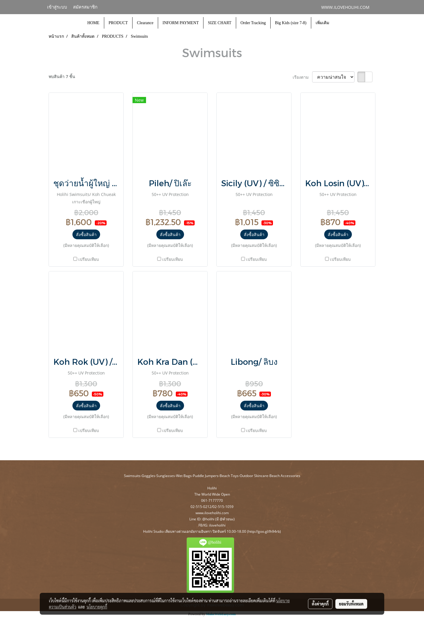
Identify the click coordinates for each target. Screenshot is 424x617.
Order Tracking (253, 23)
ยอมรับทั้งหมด (351, 603)
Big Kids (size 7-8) (291, 23)
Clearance (145, 23)
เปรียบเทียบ (88, 259)
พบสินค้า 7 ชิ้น (62, 76)
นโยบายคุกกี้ (97, 606)
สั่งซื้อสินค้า (86, 234)
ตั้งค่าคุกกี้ (320, 603)
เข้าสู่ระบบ (57, 7)
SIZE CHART (219, 23)
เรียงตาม (302, 77)
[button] (339, 23)
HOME (93, 23)
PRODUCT (118, 23)
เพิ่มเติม (322, 23)
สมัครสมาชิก (85, 7)
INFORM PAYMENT (181, 23)
